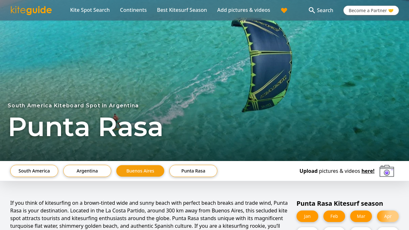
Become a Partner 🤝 (371, 10)
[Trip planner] (284, 10)
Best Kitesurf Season (182, 9)
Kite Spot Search (90, 9)
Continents (133, 9)
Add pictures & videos (243, 9)
